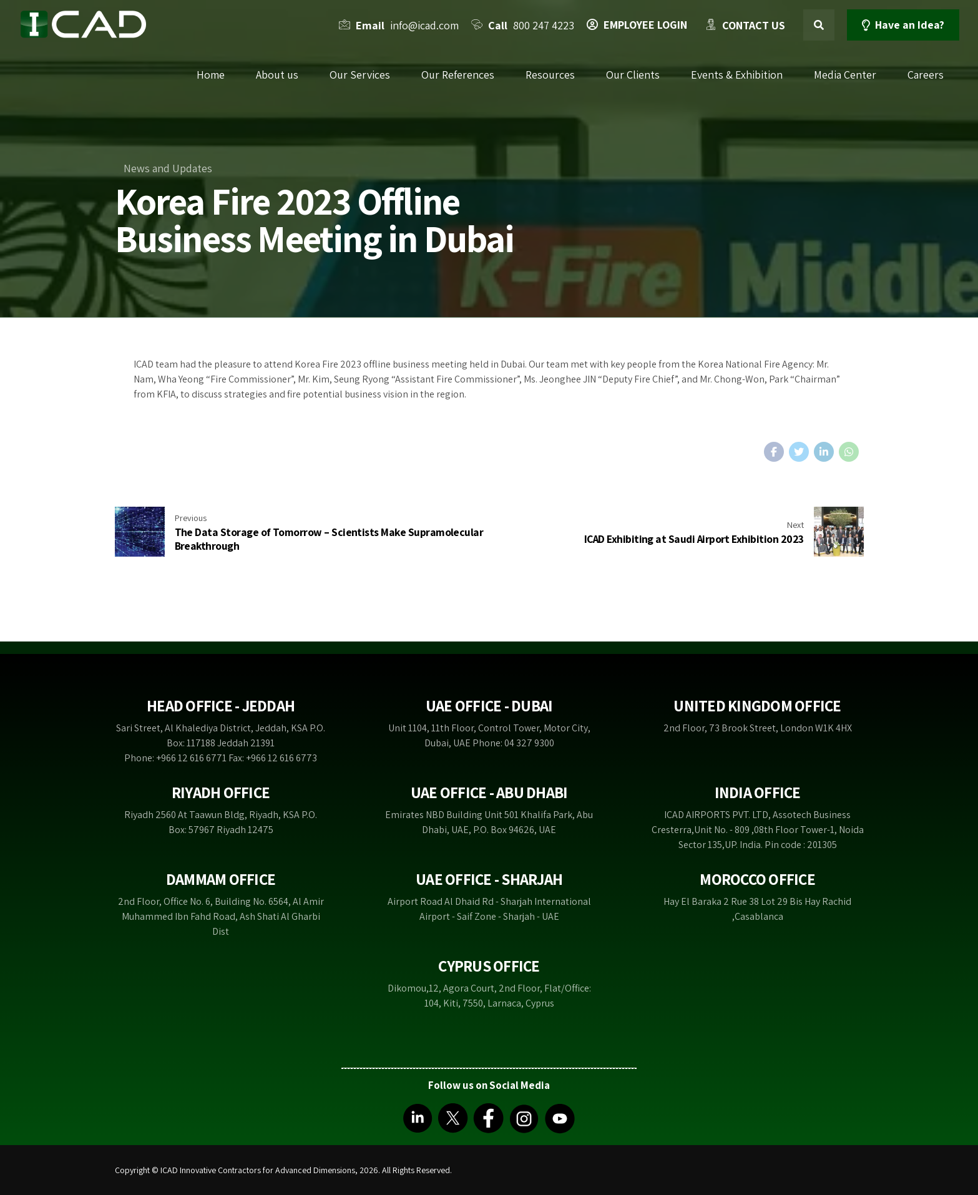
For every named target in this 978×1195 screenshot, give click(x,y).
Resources (550, 74)
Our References (457, 74)
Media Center (845, 74)
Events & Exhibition (737, 74)
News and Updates (168, 168)
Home (211, 74)
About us (277, 74)
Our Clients (633, 74)
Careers (925, 74)
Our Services (360, 74)
